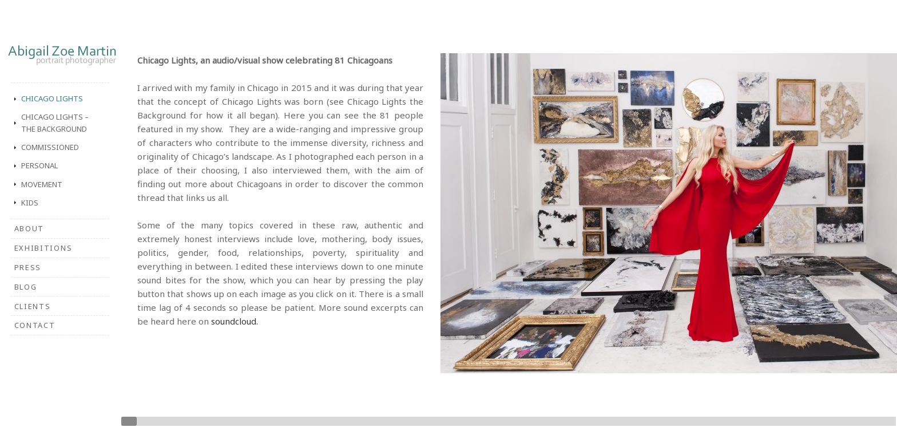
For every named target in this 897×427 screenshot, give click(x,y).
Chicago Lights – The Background (55, 123)
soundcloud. (234, 321)
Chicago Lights (52, 98)
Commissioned (50, 147)
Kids (29, 202)
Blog (25, 287)
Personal (39, 165)
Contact (34, 325)
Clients (32, 306)
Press (27, 267)
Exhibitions (43, 248)
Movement (41, 184)
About (29, 228)
